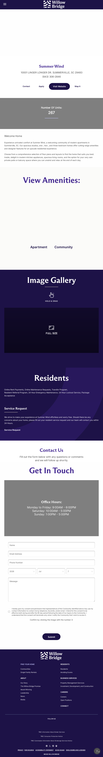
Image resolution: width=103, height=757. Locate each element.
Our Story (24, 683)
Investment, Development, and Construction (76, 686)
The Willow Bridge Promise (31, 686)
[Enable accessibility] (97, 751)
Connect (64, 706)
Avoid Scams (59, 750)
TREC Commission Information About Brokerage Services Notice (51, 740)
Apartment (38, 247)
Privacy (20, 750)
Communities (25, 669)
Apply (41, 86)
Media (23, 700)
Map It (77, 86)
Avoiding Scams (66, 672)
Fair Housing (29, 750)
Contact (26, 86)
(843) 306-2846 (51, 76)
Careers (63, 697)
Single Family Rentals (29, 672)
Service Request (12, 430)
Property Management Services (72, 683)
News (23, 696)
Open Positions (66, 700)
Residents (64, 669)
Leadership (25, 693)
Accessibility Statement (44, 750)
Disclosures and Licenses (75, 750)
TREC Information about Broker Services (51, 732)
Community (63, 247)
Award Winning (26, 690)
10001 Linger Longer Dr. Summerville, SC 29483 (51, 72)
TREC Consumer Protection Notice (52, 736)
